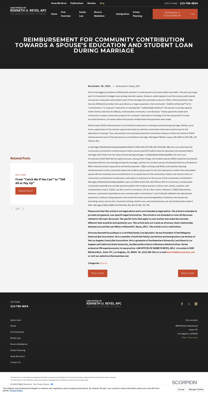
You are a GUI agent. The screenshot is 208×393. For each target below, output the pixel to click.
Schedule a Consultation (179, 14)
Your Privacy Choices (43, 384)
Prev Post (97, 273)
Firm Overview (17, 332)
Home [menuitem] (54, 14)
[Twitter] (188, 303)
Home (13, 325)
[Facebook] (181, 303)
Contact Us (15, 362)
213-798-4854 (189, 3)
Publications (76, 3)
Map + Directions (190, 337)
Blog (102, 3)
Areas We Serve (58, 3)
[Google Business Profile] (196, 303)
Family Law (15, 338)
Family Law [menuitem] (82, 14)
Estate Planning (17, 350)
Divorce (103, 263)
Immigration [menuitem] (122, 14)
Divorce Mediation (18, 344)
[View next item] (23, 149)
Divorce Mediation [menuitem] (99, 14)
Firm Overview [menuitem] (66, 14)
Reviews (91, 3)
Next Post (187, 273)
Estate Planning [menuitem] (137, 14)
